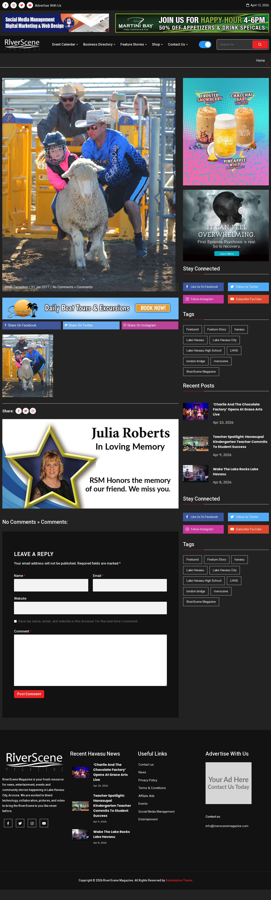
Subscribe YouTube (248, 299)
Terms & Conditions (152, 788)
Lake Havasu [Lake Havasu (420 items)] (195, 340)
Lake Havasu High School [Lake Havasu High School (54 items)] (204, 350)
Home (260, 60)
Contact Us (178, 44)
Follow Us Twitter (246, 286)
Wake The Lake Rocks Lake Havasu (111, 834)
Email (98, 576)
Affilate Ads (146, 796)
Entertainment (148, 819)
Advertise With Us (48, 6)
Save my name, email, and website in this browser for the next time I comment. (78, 621)
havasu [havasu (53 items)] (239, 329)
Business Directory (99, 44)
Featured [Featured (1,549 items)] (193, 329)
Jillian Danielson (16, 287)
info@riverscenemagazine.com (227, 826)
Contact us (146, 764)
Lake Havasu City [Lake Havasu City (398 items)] (224, 340)
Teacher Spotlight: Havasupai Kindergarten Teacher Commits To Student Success (240, 441)
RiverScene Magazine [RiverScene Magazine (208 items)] (201, 372)
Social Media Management (156, 811)
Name (19, 576)
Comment (22, 631)
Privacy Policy (147, 780)
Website (20, 598)
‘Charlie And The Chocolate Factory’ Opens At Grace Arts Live (237, 409)
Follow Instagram (201, 299)
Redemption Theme (179, 880)
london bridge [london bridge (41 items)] (196, 361)
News (142, 772)
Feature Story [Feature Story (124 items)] (216, 329)
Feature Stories (134, 44)
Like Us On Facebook (204, 286)
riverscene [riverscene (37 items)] (221, 361)
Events (143, 804)
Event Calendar (65, 44)
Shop (158, 44)
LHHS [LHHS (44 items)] (234, 350)
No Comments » (64, 287)
